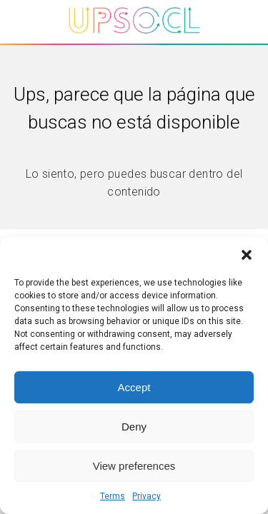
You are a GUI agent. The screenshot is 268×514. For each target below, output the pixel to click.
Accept (134, 387)
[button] (246, 255)
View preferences (134, 466)
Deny (134, 426)
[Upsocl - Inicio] (134, 37)
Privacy (146, 496)
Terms (112, 496)
